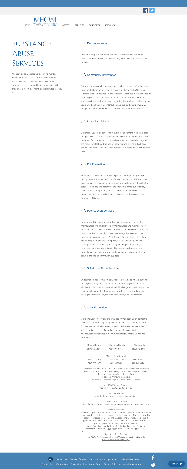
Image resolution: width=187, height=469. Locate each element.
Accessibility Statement (130, 464)
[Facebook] (145, 10)
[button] (176, 464)
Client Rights (47, 464)
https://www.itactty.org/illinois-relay (116, 388)
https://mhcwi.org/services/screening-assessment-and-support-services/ (115, 404)
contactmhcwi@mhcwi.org (118, 377)
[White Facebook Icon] (153, 458)
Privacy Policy (111, 464)
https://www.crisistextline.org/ (115, 440)
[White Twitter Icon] (153, 465)
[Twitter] (152, 10)
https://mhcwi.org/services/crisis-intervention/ (116, 396)
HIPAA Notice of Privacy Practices (71, 464)
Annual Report (95, 464)
